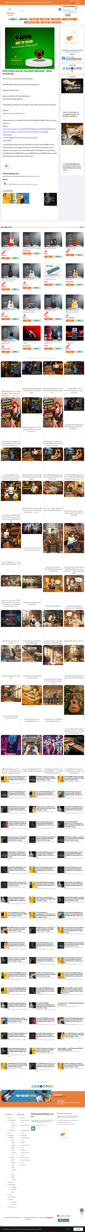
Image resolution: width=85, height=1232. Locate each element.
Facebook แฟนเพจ (69, 57)
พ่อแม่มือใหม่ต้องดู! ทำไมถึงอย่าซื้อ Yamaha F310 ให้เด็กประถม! (74, 677)
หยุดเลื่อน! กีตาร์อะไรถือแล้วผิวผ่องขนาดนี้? (32, 603)
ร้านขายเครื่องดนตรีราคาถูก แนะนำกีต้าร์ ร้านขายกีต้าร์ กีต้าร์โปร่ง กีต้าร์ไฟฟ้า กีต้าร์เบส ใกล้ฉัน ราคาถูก (45, 869)
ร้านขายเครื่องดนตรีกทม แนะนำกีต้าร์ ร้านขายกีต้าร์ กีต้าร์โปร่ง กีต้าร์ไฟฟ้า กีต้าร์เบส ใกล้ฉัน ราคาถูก (17, 899)
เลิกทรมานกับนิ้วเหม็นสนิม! (53, 606)
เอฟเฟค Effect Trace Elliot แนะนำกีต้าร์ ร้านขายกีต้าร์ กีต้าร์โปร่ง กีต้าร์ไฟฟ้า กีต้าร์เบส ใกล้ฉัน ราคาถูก (73, 884)
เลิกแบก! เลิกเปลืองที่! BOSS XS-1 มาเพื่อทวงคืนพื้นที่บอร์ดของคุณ (32, 770)
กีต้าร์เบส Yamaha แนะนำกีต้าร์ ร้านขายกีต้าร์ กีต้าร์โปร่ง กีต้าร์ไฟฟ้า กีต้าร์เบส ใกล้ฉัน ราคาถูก (74, 1065)
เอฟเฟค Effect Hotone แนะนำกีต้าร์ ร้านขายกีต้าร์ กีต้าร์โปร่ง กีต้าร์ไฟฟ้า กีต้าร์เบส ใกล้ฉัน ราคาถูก (17, 945)
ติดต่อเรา (72, 1)
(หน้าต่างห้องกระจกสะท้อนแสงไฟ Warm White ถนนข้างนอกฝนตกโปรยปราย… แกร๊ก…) (32, 510)
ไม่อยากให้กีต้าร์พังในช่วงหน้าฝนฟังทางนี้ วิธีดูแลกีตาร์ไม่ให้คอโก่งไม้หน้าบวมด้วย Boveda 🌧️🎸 (74, 477)
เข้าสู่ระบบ (78, 1)
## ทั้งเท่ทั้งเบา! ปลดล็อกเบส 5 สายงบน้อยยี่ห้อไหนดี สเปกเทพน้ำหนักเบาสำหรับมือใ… (53, 443)
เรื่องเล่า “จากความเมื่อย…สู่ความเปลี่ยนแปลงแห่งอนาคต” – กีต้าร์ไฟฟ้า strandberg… (72, 114)
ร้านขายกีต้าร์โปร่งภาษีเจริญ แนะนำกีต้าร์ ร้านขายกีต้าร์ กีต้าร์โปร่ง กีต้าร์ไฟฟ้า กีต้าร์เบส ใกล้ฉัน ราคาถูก (17, 1035)
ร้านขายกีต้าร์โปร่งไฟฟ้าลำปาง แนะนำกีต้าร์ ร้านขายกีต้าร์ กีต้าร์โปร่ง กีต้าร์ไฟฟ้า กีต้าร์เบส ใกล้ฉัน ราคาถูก (17, 975)
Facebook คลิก (10, 183)
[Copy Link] (72, 71)
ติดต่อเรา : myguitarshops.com (25, 1145)
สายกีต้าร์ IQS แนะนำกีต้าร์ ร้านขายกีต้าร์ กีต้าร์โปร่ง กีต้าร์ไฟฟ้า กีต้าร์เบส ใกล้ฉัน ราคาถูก (46, 808)
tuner (9, 1118)
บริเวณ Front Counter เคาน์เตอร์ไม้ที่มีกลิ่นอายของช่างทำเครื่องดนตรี (53, 569)
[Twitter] (75, 68)
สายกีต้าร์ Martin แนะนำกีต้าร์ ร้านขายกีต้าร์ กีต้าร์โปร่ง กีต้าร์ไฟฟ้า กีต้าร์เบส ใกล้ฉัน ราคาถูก (46, 1050)
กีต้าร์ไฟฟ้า (11, 1138)
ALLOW (78, 1229)
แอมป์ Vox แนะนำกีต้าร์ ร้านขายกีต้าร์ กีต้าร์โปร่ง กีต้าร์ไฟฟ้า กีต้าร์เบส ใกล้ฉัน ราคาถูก (46, 899)
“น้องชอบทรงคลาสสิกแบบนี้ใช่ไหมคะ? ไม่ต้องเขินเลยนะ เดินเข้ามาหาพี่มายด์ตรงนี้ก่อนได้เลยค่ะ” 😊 (10, 518)
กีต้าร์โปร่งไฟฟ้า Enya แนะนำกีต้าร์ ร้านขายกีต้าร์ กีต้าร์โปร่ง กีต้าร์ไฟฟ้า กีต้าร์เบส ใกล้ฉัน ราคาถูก (74, 944)
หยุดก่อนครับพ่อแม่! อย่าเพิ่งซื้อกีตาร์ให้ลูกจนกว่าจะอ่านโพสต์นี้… (53, 642)
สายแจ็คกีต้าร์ (11, 1120)
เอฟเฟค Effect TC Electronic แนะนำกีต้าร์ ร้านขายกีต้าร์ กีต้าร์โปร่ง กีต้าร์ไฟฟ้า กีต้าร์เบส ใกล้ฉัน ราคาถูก (17, 854)
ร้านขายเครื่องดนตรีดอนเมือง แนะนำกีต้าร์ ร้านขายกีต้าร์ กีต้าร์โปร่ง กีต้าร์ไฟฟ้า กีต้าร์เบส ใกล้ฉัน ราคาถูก (17, 1005)
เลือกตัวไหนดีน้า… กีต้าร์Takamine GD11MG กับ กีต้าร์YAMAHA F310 (70, 1049)
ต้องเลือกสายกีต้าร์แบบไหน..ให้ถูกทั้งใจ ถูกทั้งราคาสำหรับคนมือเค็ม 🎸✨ (53, 390)
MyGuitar (10, 13)
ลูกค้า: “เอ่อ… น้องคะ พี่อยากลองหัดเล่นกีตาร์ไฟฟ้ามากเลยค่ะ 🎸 (53, 509)
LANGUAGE (77, 3)
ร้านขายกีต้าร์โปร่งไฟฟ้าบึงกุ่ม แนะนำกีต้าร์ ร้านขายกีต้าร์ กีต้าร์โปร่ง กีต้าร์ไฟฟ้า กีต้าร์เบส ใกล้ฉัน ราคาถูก (73, 975)
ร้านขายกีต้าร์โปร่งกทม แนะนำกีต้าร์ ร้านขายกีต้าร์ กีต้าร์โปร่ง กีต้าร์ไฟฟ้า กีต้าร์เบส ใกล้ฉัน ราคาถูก (74, 1034)
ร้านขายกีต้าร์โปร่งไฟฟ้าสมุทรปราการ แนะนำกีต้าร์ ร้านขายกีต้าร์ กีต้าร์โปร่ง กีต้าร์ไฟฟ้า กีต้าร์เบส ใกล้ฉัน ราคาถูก (74, 824)
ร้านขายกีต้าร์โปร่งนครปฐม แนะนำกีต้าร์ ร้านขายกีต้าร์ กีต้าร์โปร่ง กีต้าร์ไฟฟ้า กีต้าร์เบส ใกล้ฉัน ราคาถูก (45, 1035)
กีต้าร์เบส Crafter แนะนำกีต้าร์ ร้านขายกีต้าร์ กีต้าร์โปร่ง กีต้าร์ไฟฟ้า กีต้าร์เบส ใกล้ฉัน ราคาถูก (17, 959)
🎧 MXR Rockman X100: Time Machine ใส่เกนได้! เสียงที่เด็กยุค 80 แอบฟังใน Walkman (11, 771)
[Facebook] (66, 68)
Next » (54, 358)
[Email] (80, 68)
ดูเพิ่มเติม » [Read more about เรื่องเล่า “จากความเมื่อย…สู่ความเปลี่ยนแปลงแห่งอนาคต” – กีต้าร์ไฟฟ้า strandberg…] (65, 118)
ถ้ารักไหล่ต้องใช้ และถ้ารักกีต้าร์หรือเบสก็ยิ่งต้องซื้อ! (32, 642)
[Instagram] (78, 68)
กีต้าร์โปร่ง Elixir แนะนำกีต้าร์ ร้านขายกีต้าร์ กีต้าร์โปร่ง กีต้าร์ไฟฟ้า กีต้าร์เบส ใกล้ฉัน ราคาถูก (45, 929)
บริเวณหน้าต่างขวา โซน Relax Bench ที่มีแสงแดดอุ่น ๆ (53, 720)
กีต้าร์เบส (10, 1182)
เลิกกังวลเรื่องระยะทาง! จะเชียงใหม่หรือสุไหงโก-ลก (32, 720)
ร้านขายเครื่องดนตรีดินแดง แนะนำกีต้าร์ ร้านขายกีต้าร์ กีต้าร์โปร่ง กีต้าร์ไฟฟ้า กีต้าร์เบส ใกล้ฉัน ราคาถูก (17, 779)
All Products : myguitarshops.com (25, 1160)
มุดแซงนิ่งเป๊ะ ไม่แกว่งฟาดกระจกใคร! (11, 677)
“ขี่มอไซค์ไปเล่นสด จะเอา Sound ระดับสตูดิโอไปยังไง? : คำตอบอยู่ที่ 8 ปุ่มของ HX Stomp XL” (53, 771)
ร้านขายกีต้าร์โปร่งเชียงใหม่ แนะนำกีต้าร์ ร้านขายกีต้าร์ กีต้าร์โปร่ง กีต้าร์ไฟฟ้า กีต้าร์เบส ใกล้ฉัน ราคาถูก (45, 794)
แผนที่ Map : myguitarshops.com (25, 1137)
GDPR (40, 1229)
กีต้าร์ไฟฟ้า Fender (14, 1177)
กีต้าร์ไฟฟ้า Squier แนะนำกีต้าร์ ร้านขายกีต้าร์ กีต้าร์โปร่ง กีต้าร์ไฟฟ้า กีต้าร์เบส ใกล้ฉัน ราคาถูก (18, 929)
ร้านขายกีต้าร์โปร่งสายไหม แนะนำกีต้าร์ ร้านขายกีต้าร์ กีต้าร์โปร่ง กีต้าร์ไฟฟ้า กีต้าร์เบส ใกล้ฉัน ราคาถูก (73, 960)
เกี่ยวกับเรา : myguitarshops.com (25, 1152)
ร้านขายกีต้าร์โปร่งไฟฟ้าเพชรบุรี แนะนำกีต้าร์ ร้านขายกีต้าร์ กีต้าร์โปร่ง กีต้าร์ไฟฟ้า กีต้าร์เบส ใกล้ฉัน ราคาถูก (74, 1020)
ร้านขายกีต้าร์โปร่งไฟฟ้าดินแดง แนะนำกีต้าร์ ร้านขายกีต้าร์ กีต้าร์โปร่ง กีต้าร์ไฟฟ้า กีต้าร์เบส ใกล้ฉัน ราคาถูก (74, 809)
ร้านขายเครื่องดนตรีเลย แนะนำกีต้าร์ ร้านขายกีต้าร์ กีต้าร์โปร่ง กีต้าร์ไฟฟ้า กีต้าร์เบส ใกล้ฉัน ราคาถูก (73, 794)
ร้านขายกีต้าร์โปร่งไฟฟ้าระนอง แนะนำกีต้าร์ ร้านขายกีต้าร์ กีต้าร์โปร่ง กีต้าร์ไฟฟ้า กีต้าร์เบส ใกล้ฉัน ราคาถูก (45, 1020)
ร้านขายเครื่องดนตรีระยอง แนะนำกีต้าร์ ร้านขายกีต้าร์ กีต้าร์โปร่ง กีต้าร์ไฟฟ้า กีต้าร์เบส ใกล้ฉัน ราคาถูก (73, 854)
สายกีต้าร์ (10, 1200)
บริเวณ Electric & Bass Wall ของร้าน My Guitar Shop (32, 549)
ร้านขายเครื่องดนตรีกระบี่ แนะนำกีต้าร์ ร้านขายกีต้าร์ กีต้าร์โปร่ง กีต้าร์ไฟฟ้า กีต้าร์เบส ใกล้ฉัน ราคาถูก (73, 869)
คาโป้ (9, 1133)
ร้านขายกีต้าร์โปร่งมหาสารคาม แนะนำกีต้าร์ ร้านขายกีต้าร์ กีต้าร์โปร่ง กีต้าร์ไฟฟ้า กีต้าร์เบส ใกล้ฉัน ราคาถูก (45, 1065)
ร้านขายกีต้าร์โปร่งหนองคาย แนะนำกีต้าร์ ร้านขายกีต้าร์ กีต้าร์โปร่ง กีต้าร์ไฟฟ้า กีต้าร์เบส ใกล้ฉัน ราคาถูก (46, 854)
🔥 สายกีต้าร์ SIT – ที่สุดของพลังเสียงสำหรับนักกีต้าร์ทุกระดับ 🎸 (70, 1004)
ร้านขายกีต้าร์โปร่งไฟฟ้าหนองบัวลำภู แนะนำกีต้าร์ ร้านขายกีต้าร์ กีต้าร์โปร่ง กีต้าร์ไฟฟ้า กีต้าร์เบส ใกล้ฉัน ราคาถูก (46, 1005)
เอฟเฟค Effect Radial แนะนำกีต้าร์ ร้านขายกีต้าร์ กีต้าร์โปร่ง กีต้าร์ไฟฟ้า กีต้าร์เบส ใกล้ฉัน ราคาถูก (74, 899)
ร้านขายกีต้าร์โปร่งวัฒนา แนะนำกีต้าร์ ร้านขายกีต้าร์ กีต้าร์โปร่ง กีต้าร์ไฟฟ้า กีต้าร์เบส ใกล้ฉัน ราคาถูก (45, 945)
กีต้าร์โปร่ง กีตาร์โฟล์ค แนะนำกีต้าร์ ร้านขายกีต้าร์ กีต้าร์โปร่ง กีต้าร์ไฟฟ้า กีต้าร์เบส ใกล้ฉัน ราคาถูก (74, 838)
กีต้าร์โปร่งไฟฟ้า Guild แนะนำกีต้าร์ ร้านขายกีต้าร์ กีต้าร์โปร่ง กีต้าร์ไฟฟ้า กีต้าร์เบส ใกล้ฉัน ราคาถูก (74, 778)
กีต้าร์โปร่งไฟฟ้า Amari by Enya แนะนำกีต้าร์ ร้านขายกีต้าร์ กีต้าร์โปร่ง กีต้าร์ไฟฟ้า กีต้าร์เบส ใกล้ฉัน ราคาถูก (73, 990)
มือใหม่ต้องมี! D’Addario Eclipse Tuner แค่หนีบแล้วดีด (74, 607)
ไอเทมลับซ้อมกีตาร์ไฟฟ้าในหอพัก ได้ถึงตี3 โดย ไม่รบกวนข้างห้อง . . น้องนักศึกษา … (74, 427)
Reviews (23, 1165)
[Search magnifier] (52, 11)
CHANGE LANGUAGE (65, 1216)
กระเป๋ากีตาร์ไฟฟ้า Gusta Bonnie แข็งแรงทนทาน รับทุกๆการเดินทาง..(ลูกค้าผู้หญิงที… (11, 477)
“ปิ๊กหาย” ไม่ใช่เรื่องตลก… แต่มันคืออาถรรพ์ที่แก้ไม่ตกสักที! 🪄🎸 (11, 563)
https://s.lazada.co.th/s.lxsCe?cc (14, 113)
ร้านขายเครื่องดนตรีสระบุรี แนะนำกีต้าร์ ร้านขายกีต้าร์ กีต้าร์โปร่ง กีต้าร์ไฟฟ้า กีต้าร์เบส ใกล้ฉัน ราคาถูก (45, 824)
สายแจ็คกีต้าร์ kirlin (14, 1125)
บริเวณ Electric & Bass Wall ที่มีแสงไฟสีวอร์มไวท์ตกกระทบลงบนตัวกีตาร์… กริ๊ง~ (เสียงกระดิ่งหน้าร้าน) (74, 570)
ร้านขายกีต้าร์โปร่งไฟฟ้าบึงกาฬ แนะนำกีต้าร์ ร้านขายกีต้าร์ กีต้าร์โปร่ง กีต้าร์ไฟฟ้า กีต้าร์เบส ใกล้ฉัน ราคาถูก (72, 167)
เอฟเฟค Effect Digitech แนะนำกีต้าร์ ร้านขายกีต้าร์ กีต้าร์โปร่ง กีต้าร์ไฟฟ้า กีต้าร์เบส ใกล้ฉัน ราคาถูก (17, 794)
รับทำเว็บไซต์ (28, 1219)
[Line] (64, 68)
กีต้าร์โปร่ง (11, 1135)
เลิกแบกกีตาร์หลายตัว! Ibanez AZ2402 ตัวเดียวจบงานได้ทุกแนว (53, 681)
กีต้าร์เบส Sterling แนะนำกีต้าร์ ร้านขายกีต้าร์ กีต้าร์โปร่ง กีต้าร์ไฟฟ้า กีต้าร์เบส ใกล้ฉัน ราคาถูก (17, 1019)
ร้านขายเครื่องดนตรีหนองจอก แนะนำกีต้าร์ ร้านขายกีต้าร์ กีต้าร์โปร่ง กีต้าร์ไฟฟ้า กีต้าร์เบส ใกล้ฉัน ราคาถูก (17, 1050)
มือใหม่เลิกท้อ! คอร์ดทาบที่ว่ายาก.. (74, 641)
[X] (72, 68)
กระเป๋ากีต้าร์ (11, 1130)
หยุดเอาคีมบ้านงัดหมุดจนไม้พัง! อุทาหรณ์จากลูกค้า (32, 677)
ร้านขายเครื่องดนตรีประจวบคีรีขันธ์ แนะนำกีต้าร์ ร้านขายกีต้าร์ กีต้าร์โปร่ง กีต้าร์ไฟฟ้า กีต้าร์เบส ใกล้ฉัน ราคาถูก (74, 930)
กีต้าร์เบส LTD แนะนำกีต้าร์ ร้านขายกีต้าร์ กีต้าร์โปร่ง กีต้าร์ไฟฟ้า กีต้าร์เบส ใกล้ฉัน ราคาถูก (17, 883)
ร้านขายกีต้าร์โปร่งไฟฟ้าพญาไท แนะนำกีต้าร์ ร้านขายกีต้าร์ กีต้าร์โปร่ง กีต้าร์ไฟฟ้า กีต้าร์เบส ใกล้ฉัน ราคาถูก (17, 990)
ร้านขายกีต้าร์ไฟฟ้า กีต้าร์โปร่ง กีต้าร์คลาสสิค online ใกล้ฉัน (20, 137)
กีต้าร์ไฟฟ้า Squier (13, 1160)
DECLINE (68, 1229)
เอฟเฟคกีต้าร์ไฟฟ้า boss (14, 1189)
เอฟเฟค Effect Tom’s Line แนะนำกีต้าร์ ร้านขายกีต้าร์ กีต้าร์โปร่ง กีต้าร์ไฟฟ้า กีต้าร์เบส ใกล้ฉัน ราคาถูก (17, 809)
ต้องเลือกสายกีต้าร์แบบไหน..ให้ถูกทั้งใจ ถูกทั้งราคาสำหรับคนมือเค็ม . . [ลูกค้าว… (32, 477)
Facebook (60, 1101)
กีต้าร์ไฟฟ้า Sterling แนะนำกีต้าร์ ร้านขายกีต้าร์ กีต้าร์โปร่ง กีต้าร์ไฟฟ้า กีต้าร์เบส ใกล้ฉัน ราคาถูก (46, 778)
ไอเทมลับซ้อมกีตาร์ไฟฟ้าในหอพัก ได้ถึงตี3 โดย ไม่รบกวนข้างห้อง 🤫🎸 (31, 390)
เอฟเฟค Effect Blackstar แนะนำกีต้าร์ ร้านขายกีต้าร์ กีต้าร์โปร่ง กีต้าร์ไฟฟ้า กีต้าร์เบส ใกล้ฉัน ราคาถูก (17, 869)
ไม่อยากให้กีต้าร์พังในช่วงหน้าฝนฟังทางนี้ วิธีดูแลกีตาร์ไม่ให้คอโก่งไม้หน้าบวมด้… (53, 477)
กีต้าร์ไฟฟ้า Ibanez (14, 1142)
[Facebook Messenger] (69, 68)
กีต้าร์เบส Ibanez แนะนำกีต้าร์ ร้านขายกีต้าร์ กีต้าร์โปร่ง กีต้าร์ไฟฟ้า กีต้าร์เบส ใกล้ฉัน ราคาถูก (17, 838)
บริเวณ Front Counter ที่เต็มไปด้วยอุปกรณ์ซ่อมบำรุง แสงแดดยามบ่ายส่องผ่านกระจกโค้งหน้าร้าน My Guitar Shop (11, 603)
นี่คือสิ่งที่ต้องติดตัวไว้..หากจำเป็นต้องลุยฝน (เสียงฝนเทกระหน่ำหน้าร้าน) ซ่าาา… (32, 429)
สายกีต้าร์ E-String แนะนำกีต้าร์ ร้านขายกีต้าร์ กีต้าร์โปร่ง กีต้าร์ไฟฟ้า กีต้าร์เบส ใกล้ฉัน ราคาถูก (46, 974)
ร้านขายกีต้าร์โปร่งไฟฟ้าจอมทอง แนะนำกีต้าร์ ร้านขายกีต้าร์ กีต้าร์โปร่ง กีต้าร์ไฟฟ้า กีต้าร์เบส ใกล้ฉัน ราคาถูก (45, 990)
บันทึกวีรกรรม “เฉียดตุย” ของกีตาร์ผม (11, 642)
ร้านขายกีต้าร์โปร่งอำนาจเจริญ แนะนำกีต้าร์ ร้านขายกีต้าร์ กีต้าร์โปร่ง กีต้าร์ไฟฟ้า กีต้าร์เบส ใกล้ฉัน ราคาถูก (45, 884)
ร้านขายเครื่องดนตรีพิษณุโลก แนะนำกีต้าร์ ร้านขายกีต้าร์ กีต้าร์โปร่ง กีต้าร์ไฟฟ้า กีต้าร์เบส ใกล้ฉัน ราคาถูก (73, 914)
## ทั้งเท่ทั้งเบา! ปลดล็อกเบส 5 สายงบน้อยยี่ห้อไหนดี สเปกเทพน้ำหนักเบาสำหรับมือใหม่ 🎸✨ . (11, 443)
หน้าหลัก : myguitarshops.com (25, 1120)
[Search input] (35, 11)
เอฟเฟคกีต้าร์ (11, 1185)
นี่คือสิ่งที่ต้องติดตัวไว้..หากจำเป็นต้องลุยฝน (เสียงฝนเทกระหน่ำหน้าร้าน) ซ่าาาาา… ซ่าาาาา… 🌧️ (11, 393)
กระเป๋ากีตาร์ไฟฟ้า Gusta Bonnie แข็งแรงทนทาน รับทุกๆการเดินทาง (74, 390)
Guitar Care (12, 1207)
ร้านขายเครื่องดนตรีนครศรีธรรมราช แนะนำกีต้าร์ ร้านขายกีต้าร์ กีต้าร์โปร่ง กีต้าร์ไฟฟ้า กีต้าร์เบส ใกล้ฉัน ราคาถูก (46, 914)
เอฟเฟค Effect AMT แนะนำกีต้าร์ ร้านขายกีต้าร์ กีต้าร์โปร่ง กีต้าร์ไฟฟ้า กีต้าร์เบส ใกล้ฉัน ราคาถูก (17, 1065)
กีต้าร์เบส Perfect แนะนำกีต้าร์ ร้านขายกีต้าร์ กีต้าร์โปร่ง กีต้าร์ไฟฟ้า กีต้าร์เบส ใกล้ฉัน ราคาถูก (46, 838)
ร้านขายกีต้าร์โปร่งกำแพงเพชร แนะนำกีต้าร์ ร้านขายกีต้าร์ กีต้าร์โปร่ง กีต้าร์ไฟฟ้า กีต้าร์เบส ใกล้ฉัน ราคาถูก (17, 824)
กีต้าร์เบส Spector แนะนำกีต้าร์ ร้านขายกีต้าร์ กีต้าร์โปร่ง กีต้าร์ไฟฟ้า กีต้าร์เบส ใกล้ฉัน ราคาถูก (17, 914)
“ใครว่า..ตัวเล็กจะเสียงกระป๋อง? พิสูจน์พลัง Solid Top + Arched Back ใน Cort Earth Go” (74, 731)
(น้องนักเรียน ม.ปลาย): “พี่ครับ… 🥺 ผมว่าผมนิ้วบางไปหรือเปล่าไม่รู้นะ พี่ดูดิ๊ (74, 513)
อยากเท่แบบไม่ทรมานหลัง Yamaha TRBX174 (11, 717)
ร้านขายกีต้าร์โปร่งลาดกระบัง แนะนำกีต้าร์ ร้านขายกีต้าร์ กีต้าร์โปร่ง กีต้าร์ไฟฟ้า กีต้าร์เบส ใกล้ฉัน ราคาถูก (46, 960)
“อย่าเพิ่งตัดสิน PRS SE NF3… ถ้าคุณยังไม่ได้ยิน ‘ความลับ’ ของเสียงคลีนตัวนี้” (74, 771)
